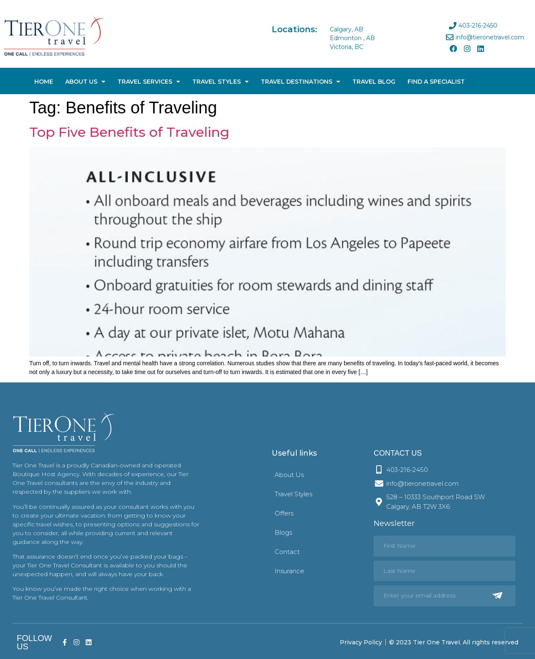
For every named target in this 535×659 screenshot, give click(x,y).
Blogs (283, 532)
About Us (85, 81)
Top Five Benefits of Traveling (129, 132)
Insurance (289, 571)
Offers (284, 513)
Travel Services (148, 81)
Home (43, 81)
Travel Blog (373, 81)
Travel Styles (220, 81)
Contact (287, 552)
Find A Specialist (436, 81)
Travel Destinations (300, 81)
